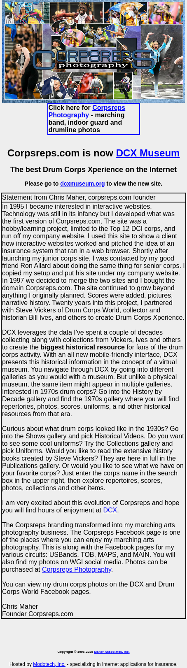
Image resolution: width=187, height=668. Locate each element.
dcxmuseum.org (82, 183)
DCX (110, 510)
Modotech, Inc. (49, 664)
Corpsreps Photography (87, 111)
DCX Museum (148, 152)
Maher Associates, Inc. (111, 652)
